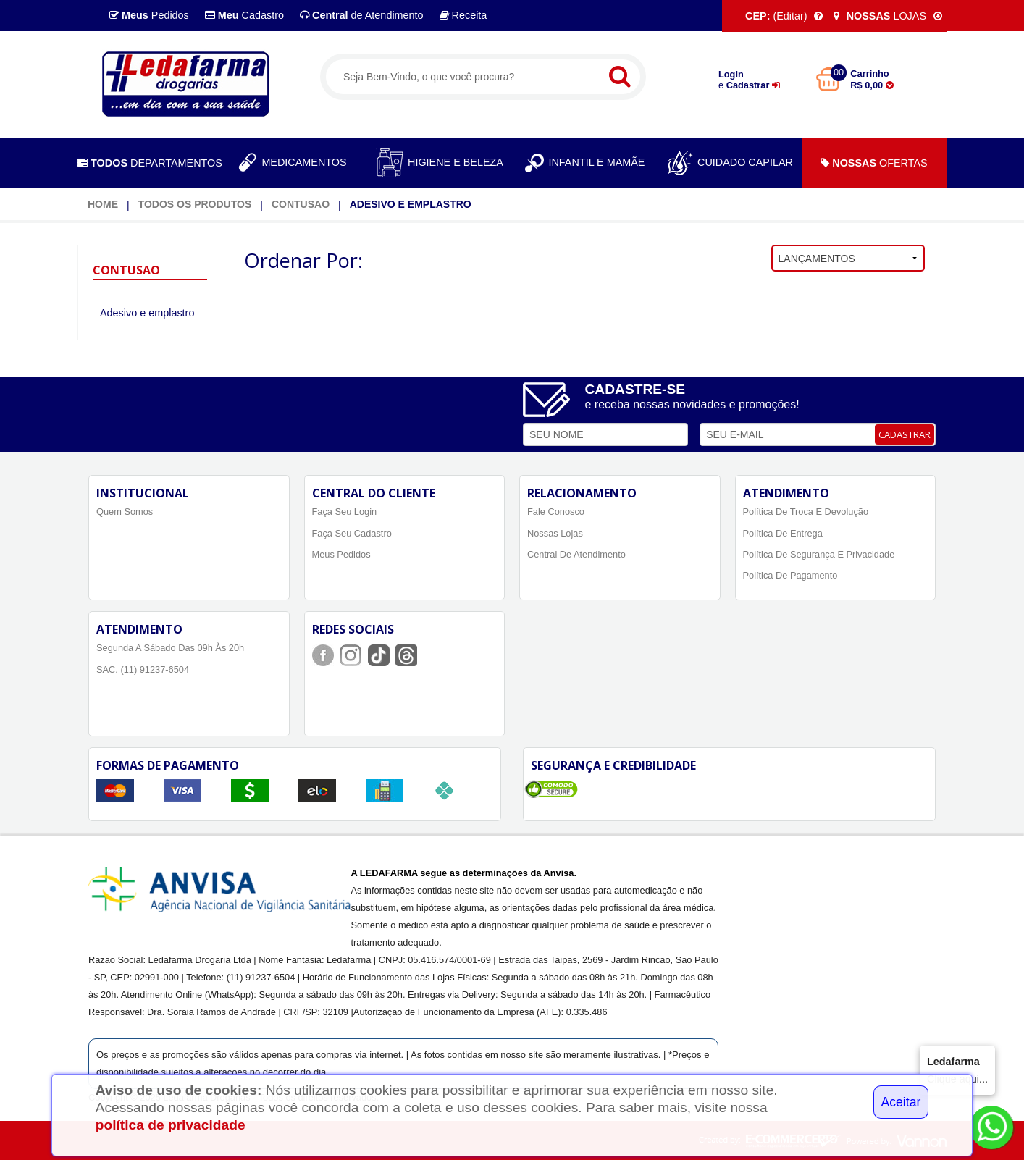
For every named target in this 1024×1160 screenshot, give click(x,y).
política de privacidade (170, 1124)
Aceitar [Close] (901, 1102)
